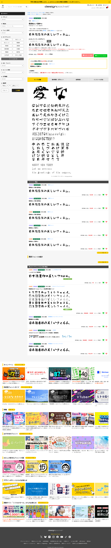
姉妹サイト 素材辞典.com (54, 542)
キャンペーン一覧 (19, 364)
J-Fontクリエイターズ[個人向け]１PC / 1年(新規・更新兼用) (43, 332)
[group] (13, 375)
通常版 (44, 30)
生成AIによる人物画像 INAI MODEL (79, 542)
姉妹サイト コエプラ (66, 542)
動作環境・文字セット (58, 79)
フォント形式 (5, 30)
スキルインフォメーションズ (58, 285)
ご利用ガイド (66, 540)
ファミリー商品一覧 (102, 252)
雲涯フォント (39, 14)
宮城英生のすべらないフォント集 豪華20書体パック (41, 288)
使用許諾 (78, 79)
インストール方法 (98, 79)
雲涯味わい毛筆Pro (35, 65)
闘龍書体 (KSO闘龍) (34, 318)
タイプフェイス (34, 12)
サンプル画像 (37, 79)
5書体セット (54, 30)
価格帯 (3, 83)
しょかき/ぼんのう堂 (56, 269)
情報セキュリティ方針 (36, 540)
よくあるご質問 (74, 540)
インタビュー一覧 (30, 457)
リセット (4, 90)
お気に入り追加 (86, 55)
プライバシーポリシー (25, 540)
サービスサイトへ (42, 502)
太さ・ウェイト (5, 63)
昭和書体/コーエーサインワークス (55, 316)
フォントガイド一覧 (26, 386)
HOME (28, 12)
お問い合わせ (82, 540)
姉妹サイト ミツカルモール (29, 542)
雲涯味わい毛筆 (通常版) (35, 186)
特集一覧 (11, 409)
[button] (2, 2)
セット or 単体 (5, 69)
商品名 (3, 23)
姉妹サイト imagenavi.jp (42, 542)
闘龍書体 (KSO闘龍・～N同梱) (36, 345)
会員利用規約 (45, 540)
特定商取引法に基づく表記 (56, 540)
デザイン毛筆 (41, 12)
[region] (68, 45)
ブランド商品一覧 (102, 261)
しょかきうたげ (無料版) (35, 271)
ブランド (4, 17)
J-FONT (54, 329)
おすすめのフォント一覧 (25, 433)
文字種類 (4, 76)
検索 (18, 90)
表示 (49, 41)
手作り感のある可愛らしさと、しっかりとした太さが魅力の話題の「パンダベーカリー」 (55, 2)
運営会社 (89, 540)
